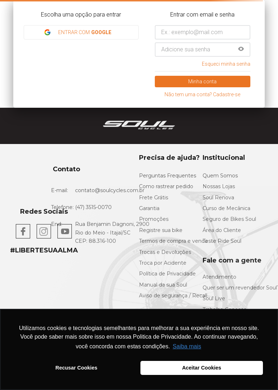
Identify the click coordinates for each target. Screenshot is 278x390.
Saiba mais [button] (187, 346)
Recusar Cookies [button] (76, 368)
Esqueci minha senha (226, 64)
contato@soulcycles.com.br (109, 190)
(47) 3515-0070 (93, 207)
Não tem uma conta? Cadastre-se (202, 94)
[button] (241, 49)
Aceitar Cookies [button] (201, 368)
